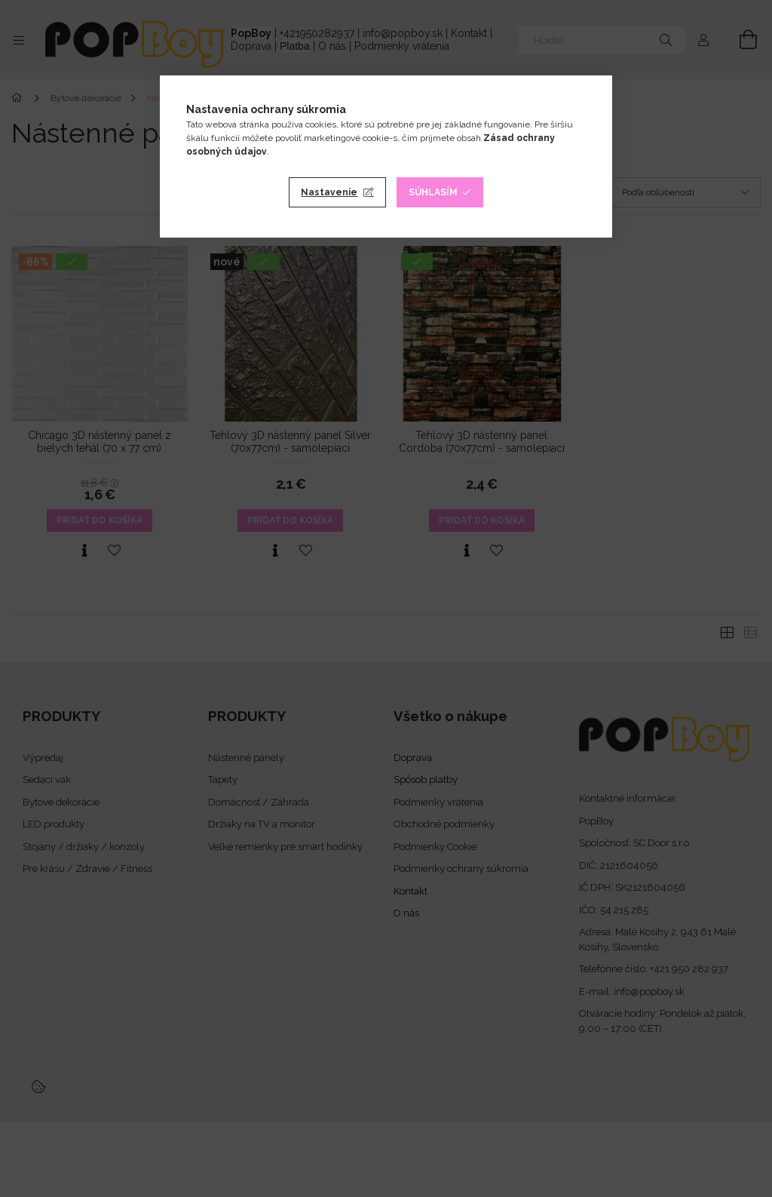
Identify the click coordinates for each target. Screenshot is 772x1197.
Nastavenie (329, 192)
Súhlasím (433, 192)
